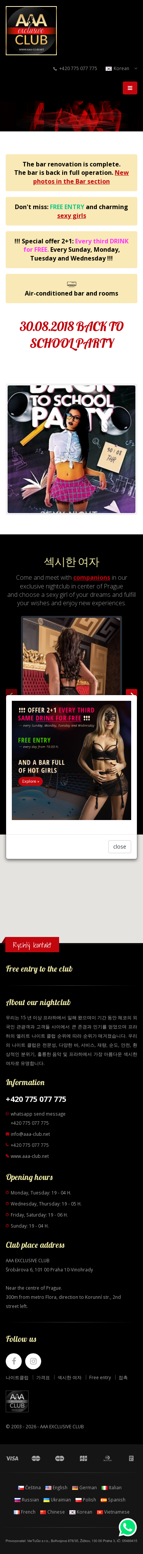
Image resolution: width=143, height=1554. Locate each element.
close (119, 846)
